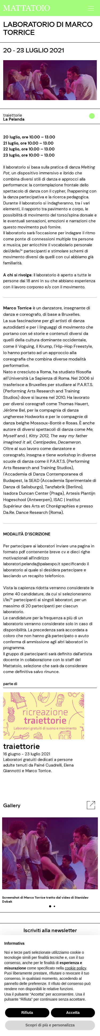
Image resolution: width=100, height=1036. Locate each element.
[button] (90, 6)
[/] (26, 7)
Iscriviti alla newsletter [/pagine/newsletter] (50, 930)
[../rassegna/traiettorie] (43, 715)
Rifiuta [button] (27, 1012)
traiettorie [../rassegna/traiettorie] (21, 746)
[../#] (93, 119)
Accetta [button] (73, 1012)
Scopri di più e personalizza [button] (49, 1025)
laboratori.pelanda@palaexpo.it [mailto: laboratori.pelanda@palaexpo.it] (31, 564)
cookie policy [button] (75, 968)
